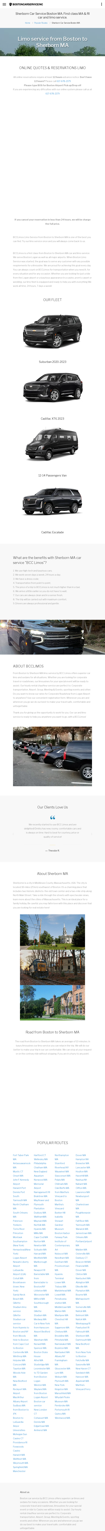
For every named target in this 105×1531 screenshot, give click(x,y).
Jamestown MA (84, 1233)
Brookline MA (61, 1335)
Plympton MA (82, 1290)
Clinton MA (81, 1274)
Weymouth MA (20, 1463)
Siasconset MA (62, 1175)
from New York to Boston (83, 1354)
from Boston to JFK (21, 1411)
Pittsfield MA (61, 1339)
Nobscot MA (61, 1253)
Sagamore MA (62, 1327)
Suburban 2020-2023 (52, 361)
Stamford (60, 1163)
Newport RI (39, 1270)
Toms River (19, 1229)
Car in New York (42, 1323)
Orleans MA (82, 1237)
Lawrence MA (83, 1192)
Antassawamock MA (22, 1165)
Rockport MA (19, 1389)
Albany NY (60, 1356)
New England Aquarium (40, 1173)
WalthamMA (40, 1216)
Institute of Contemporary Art (62, 1245)
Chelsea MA (61, 1331)
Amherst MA (40, 1430)
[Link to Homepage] (26, 4)
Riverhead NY (62, 1167)
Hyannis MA (40, 1229)
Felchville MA (82, 1360)
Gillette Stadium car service (19, 1319)
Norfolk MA (39, 1225)
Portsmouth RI (62, 1409)
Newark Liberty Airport (21, 1264)
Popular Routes (40, 23)
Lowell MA (60, 1294)
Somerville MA (83, 1307)
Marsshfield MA (63, 1393)
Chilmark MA (61, 1184)
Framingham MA (61, 1362)
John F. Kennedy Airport (21, 1181)
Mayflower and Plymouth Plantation (41, 1204)
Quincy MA (60, 1413)
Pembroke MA (62, 1405)
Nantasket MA (62, 1352)
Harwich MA (19, 1455)
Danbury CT (82, 1258)
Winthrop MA (19, 1356)
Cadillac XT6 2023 (52, 418)
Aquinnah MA (82, 1381)
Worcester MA (41, 1294)
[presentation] (13, 834)
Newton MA (40, 1245)
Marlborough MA (40, 1264)
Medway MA (40, 1319)
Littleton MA (40, 1290)
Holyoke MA (19, 1360)
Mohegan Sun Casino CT (20, 1436)
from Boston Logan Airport (41, 1395)
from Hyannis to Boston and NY (21, 1329)
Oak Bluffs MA (62, 1188)
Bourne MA (81, 1294)
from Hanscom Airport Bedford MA (42, 1331)
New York (60, 1385)
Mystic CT (18, 1171)
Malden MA (81, 1249)
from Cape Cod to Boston (21, 1346)
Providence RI (20, 1442)
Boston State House (41, 1354)
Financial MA (82, 1266)
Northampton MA (62, 1157)
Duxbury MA (40, 1212)
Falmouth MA (82, 1331)
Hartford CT (40, 1155)
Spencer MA (40, 1348)
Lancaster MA (83, 1167)
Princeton (18, 1233)
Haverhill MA (82, 1175)
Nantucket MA (83, 1278)
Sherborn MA (82, 1335)
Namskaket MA (63, 1344)
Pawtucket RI (82, 1327)
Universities (19, 1430)
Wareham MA (41, 1339)
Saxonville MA (83, 1364)
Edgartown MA (41, 1426)
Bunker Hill (60, 1212)
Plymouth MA (61, 1381)
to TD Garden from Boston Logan (41, 1376)
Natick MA (81, 1311)
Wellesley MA (41, 1159)
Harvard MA (40, 1253)
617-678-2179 (64, 81)
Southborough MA (41, 1305)
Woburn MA (61, 1376)
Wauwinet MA (62, 1171)
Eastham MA (61, 1262)
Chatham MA (40, 1167)
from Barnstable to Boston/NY (41, 1282)
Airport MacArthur (18, 1395)
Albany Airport (20, 1401)
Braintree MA (40, 1196)
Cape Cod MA (41, 1237)
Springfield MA (20, 1467)
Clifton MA (81, 1188)
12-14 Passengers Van (52, 475)
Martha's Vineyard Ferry (83, 1387)
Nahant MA (81, 1184)
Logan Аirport (20, 1258)
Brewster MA (82, 1163)
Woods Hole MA (19, 1374)
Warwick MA (82, 1229)
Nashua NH (81, 1179)
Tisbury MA (60, 1286)
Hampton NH (82, 1159)
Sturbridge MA (41, 1364)
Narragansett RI (42, 1192)
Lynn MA (59, 1372)
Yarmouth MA (83, 1225)
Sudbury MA (19, 1405)
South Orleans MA (20, 1214)
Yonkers (17, 1225)
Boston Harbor (62, 1233)
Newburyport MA (82, 1198)
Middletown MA (63, 1307)
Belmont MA (82, 1315)
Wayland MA (40, 1389)
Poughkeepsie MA (83, 1214)
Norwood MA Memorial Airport (40, 1183)
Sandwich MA (83, 1372)
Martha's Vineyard (59, 1206)
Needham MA (62, 1258)
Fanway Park (61, 1237)
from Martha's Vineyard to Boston (62, 1196)
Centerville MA (20, 1352)
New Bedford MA (20, 1383)
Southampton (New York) (20, 1243)
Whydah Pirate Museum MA (62, 1399)
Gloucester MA (62, 1368)
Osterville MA (83, 1253)
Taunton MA (19, 1368)
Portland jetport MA (84, 1243)
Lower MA (60, 1282)
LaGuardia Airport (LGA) (19, 1272)
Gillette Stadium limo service (19, 1307)
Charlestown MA (82, 1206)
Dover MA (81, 1155)
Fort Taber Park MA (21, 1157)
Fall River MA (82, 1221)
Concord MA (19, 1364)
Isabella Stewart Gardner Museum (59, 1222)
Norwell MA (40, 1344)
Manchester (19, 1471)
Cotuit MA (18, 1278)
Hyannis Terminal (59, 1276)
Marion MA (60, 1311)
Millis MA (38, 1233)
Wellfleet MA (19, 1459)
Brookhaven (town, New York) (19, 1286)
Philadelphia (40, 1163)
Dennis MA (39, 1422)
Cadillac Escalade (52, 532)
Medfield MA (40, 1258)
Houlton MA (82, 1171)
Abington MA (82, 1282)
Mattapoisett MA (83, 1300)
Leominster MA (42, 1368)
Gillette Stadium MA (40, 1313)
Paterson (18, 1221)
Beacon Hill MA (83, 1262)
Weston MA (40, 1385)
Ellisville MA (82, 1286)
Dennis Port (19, 1192)
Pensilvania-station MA (61, 1300)
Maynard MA (40, 1221)
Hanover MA (82, 1376)
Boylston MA (61, 1348)
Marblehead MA (63, 1290)
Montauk (17, 1237)
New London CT (40, 1411)
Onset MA (18, 1175)
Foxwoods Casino (18, 1448)
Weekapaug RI (83, 1323)
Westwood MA (62, 1418)
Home (27, 23)
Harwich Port (19, 1188)
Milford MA (39, 1298)
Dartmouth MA (83, 1339)
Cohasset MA (41, 1418)
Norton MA (39, 1241)
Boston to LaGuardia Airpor (18, 1422)
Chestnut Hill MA (61, 1321)
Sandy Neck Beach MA (19, 1296)
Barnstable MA (41, 1274)
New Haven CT (83, 1368)
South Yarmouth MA (20, 1198)
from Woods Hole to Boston (20, 1337)
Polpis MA (60, 1179)
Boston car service (39, 1403)
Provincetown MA (62, 1268)
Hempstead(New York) (22, 1251)
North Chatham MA (21, 1206)
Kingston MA (61, 1389)
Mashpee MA (61, 1315)
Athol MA (38, 1360)
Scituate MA (40, 1249)
